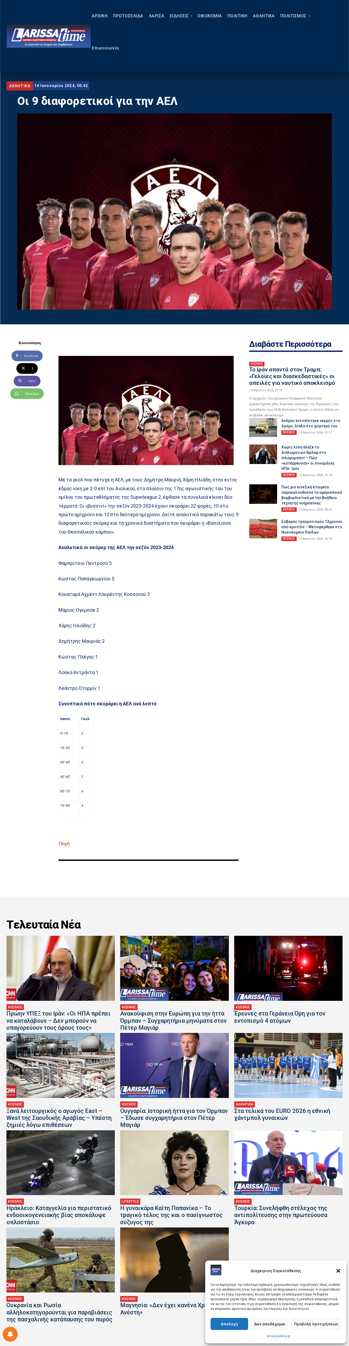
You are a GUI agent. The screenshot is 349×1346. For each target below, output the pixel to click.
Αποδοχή (229, 1324)
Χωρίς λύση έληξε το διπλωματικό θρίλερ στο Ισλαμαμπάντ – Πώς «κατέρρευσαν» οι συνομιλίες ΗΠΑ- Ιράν (308, 458)
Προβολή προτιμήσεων (316, 1324)
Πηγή (64, 843)
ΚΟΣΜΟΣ (257, 363)
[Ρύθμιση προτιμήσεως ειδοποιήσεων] (10, 1334)
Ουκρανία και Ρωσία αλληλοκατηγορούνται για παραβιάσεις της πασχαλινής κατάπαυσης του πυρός (59, 1312)
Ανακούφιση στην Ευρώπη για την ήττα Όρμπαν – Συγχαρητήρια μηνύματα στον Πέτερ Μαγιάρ (173, 1020)
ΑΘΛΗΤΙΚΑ (19, 85)
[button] (338, 1270)
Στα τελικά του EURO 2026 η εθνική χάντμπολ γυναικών (282, 1114)
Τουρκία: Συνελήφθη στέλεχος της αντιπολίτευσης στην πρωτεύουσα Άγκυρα (280, 1215)
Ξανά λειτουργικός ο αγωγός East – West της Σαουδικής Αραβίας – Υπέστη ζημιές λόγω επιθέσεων (59, 1118)
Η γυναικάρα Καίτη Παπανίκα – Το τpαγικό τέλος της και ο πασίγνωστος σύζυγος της (171, 1215)
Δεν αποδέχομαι (269, 1324)
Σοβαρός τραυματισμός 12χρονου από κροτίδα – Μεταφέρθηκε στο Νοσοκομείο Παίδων (311, 526)
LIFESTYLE (130, 1201)
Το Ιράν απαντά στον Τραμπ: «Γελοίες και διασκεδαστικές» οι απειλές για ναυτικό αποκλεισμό (292, 376)
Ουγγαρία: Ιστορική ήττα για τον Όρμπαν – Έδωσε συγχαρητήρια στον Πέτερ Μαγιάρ (174, 1118)
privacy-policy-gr (279, 1336)
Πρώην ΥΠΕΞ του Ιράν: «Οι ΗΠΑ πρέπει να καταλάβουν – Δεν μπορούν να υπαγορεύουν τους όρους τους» (58, 1020)
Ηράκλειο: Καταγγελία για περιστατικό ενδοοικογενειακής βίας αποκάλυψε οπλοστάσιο (58, 1215)
